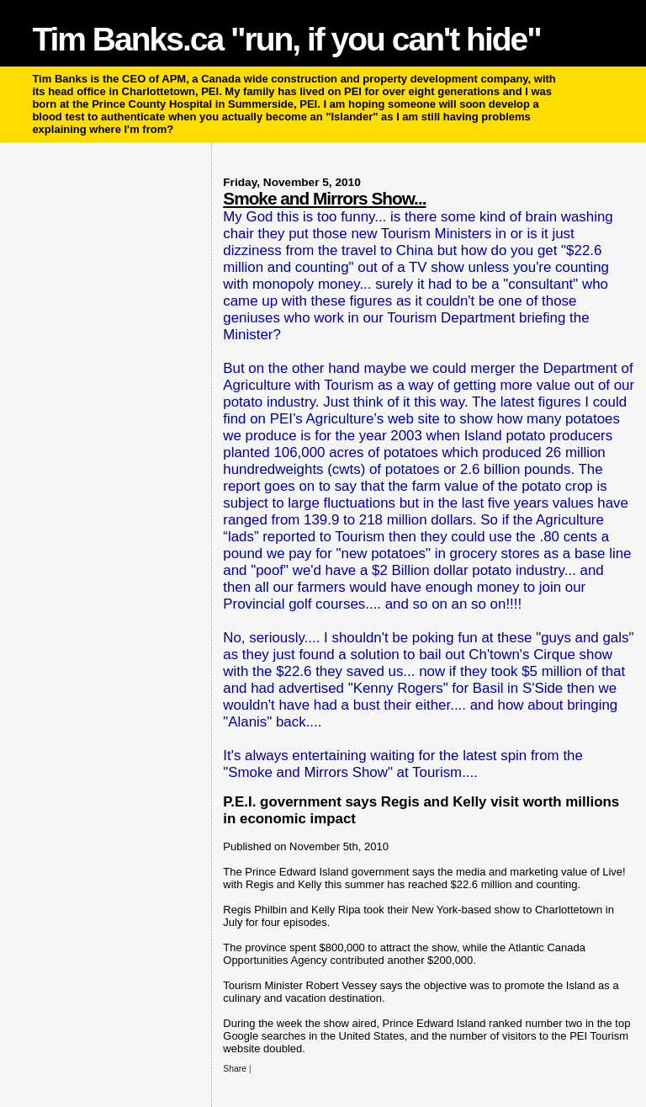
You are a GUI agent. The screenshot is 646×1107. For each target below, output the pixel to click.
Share (234, 1068)
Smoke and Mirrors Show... (324, 198)
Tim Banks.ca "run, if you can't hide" (286, 39)
